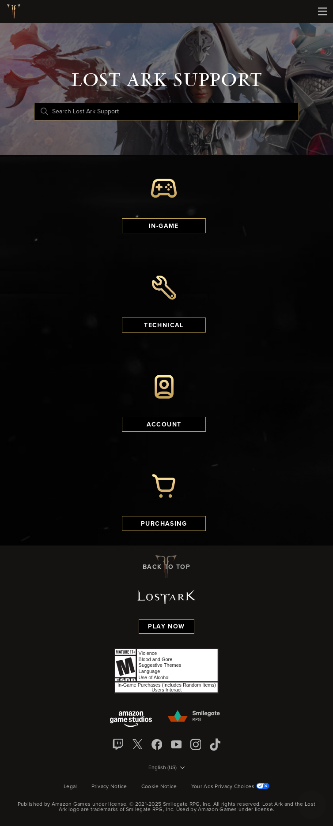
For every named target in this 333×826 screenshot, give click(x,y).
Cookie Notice (159, 786)
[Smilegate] (194, 716)
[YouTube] (176, 744)
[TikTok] (215, 744)
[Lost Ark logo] (17, 11)
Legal (70, 786)
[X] (137, 744)
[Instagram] (196, 744)
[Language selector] (166, 768)
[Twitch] (118, 744)
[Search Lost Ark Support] (166, 111)
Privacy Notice (109, 786)
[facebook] (157, 744)
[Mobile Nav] (322, 11)
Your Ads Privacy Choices (230, 787)
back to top (166, 566)
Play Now (166, 627)
